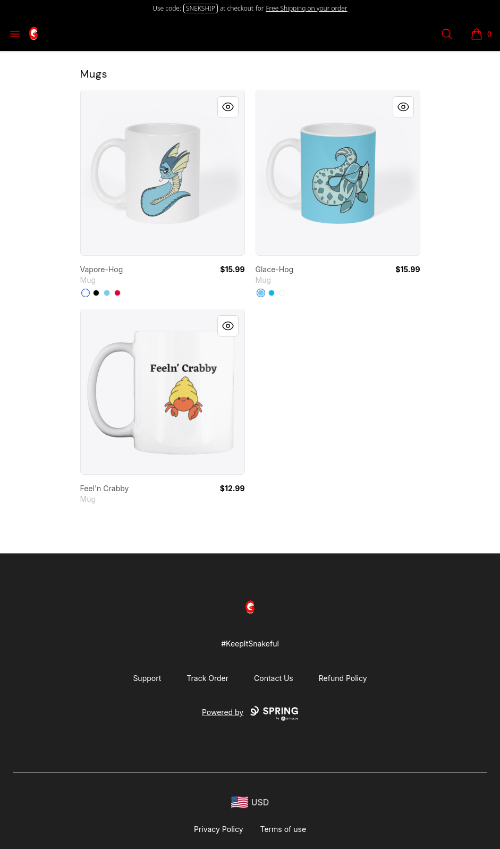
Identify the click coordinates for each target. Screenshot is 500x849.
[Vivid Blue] (271, 293)
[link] (162, 172)
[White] (85, 293)
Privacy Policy (218, 829)
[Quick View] (228, 106)
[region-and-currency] (250, 802)
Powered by (250, 713)
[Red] (117, 293)
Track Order (207, 678)
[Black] (96, 293)
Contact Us (273, 678)
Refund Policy (343, 678)
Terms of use (283, 829)
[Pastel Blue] (107, 293)
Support (147, 678)
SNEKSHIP (200, 8)
